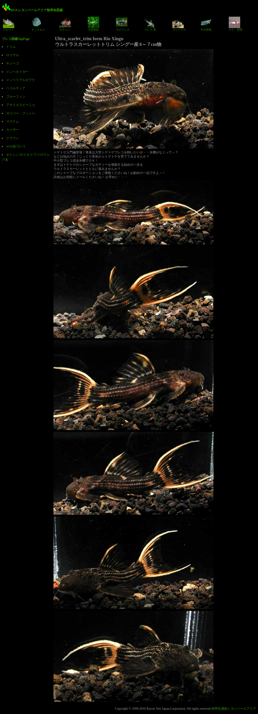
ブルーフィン (15, 96)
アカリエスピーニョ (20, 105)
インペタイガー (17, 72)
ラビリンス (123, 24)
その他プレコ (15, 146)
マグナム (12, 121)
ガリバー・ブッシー (20, 113)
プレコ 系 (150, 24)
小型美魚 (93, 24)
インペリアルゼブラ (20, 80)
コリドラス (179, 24)
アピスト (8, 24)
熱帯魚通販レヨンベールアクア (233, 708)
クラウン (12, 138)
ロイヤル (12, 55)
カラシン (65, 24)
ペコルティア (15, 88)
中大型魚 (206, 24)
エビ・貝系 (235, 24)
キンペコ (12, 63)
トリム (11, 46)
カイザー (12, 129)
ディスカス (38, 24)
